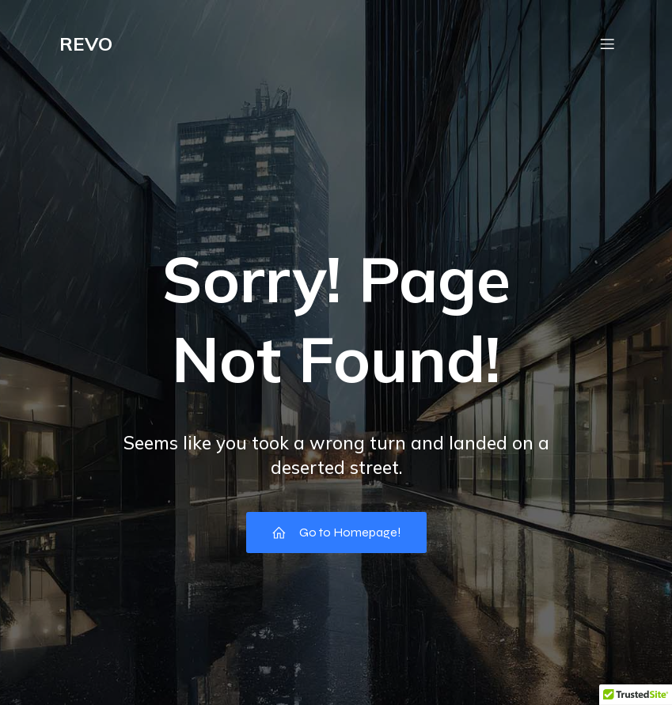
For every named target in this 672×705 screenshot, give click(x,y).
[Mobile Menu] (607, 43)
